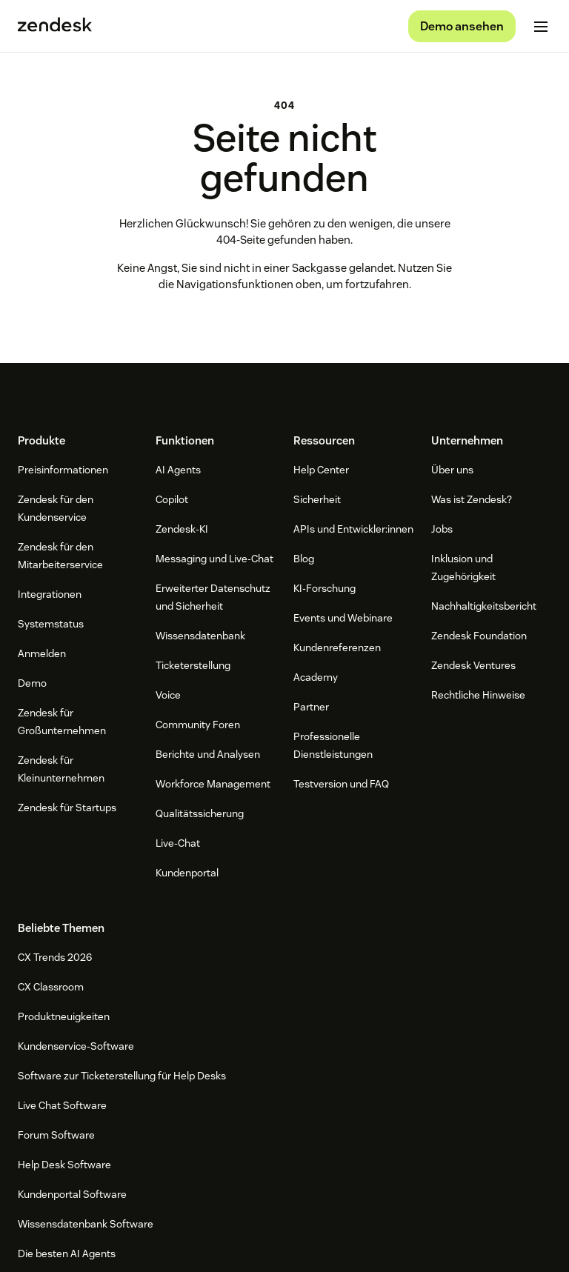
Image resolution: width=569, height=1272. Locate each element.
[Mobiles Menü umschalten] (541, 26)
